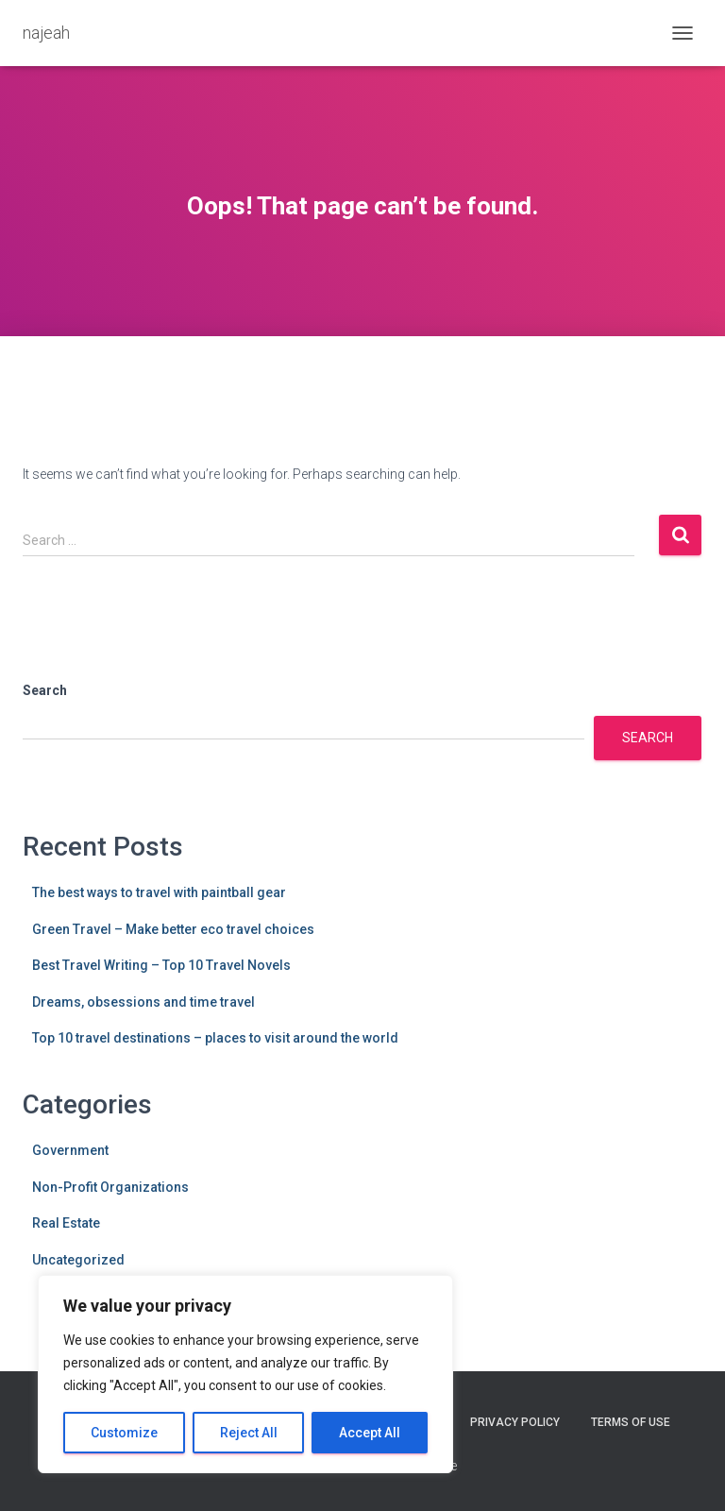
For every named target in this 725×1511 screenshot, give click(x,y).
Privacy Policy (515, 1422)
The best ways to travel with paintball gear (159, 892)
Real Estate (66, 1223)
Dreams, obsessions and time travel (143, 1002)
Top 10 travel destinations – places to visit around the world (215, 1037)
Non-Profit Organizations (110, 1187)
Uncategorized (78, 1259)
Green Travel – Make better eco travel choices (173, 929)
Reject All (249, 1432)
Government (70, 1150)
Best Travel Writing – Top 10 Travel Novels (161, 965)
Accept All (369, 1432)
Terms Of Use (630, 1422)
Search (45, 690)
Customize (124, 1432)
